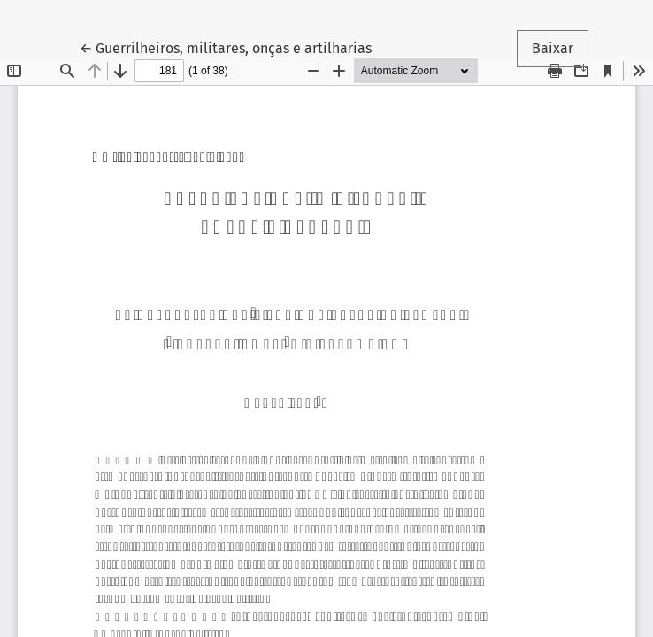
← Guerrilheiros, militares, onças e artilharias (226, 47)
